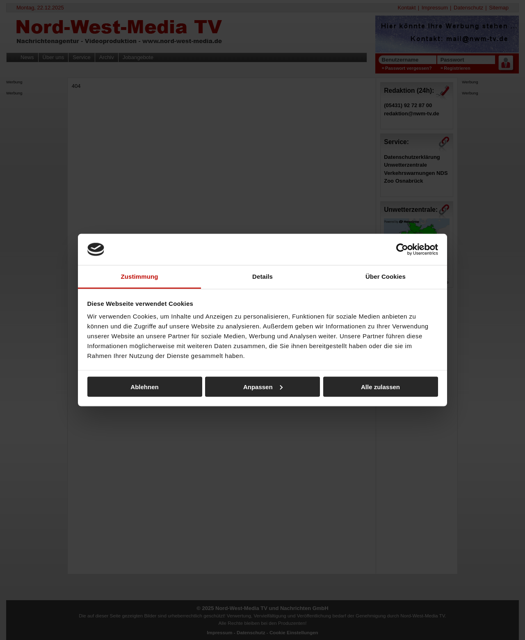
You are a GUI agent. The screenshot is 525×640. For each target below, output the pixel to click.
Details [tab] (262, 276)
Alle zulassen (380, 386)
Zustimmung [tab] (139, 276)
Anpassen (263, 386)
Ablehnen (144, 386)
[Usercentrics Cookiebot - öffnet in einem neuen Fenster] (402, 249)
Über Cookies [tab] (385, 276)
